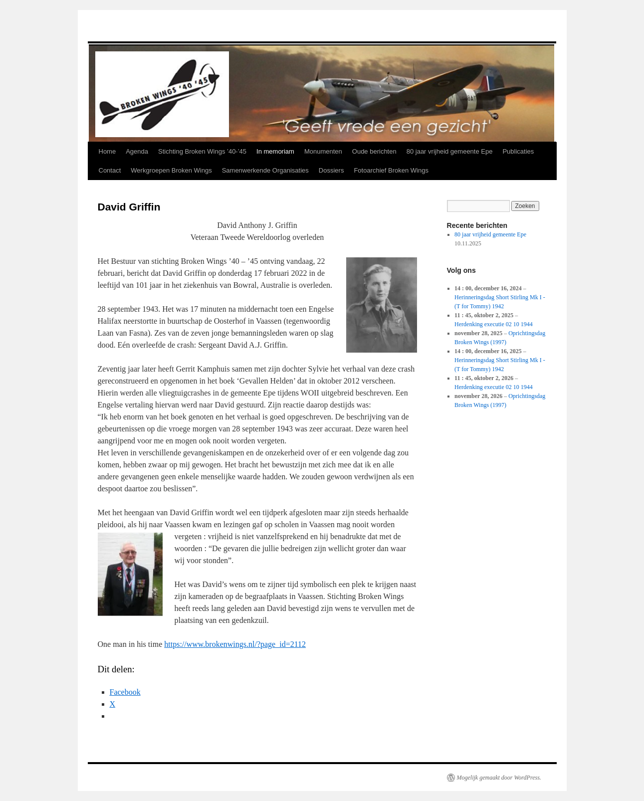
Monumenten (323, 151)
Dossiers (331, 170)
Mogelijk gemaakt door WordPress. (499, 777)
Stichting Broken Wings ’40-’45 (202, 151)
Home (107, 151)
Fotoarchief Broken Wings (391, 170)
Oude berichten (374, 151)
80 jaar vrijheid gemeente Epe (450, 151)
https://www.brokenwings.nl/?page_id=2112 (235, 644)
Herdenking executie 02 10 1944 (493, 324)
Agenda (137, 151)
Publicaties (518, 151)
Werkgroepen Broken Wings (171, 170)
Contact (110, 170)
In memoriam (275, 151)
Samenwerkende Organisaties (265, 170)
